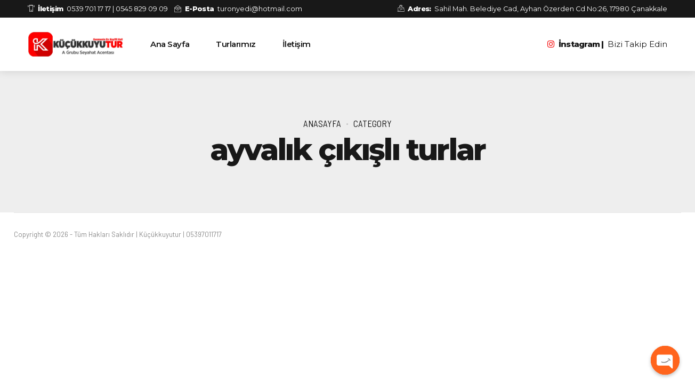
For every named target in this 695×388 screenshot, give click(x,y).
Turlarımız (236, 44)
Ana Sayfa (169, 44)
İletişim (296, 44)
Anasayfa (322, 123)
